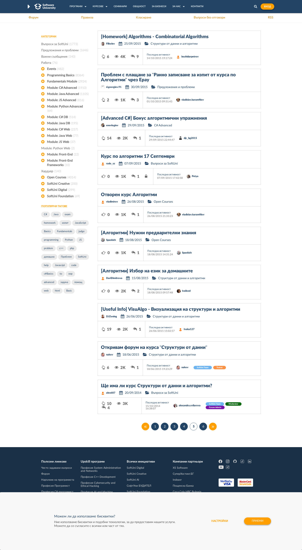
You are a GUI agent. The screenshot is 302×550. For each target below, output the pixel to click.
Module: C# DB (61, 117)
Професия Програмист (55, 486)
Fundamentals (64, 231)
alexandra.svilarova (189, 405)
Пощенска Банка (183, 486)
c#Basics (48, 274)
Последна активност (158, 55)
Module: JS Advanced (65, 100)
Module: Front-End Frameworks (60, 163)
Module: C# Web (62, 129)
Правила (87, 17)
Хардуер (51, 171)
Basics (47, 231)
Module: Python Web (58, 148)
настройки (219, 521)
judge (82, 231)
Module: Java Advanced (68, 94)
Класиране (143, 17)
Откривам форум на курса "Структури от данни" (154, 347)
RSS (270, 17)
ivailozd (186, 291)
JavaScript (80, 223)
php (72, 248)
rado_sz (110, 163)
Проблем (66, 257)
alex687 (110, 393)
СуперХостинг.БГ (183, 474)
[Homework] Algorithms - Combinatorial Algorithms (155, 36)
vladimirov (112, 202)
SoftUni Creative (62, 184)
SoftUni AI (133, 480)
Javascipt (60, 265)
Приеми (257, 521)
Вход (267, 6)
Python (69, 240)
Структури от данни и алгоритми (174, 43)
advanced (49, 282)
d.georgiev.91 (114, 87)
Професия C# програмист (57, 491)
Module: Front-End (63, 154)
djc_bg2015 (190, 138)
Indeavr (177, 480)
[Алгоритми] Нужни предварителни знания (148, 233)
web (46, 291)
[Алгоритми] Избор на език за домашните (147, 271)
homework (50, 223)
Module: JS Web (61, 142)
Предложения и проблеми (64, 50)
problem (48, 248)
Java (56, 214)
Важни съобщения (58, 57)
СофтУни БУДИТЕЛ (139, 486)
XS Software (180, 468)
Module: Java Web (62, 136)
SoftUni (82, 257)
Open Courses (61, 177)
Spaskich (111, 240)
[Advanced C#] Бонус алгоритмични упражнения (154, 118)
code (73, 265)
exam (67, 214)
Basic (69, 291)
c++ (61, 248)
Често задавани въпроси (56, 468)
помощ (78, 282)
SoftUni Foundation (63, 196)
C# (45, 214)
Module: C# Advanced (66, 88)
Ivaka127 (189, 329)
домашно (49, 257)
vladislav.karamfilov (192, 100)
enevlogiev (112, 125)
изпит (65, 223)
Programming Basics (65, 75)
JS (80, 240)
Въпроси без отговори (209, 17)
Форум (33, 17)
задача (64, 282)
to (61, 274)
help (46, 265)
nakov (109, 355)
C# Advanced (163, 125)
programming (51, 240)
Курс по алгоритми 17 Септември (137, 156)
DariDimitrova (114, 278)
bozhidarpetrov (190, 56)
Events (55, 69)
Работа (49, 63)
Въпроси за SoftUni (59, 44)
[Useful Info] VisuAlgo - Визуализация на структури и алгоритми (170, 309)
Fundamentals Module (67, 81)
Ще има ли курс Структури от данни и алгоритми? (156, 386)
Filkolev (110, 44)
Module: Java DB (62, 123)
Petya (195, 176)
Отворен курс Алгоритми (129, 194)
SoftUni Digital (61, 190)
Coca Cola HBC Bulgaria (187, 491)
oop (70, 274)
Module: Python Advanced (65, 109)
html (57, 291)
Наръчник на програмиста (57, 480)
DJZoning (111, 316)
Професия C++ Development (98, 477)
